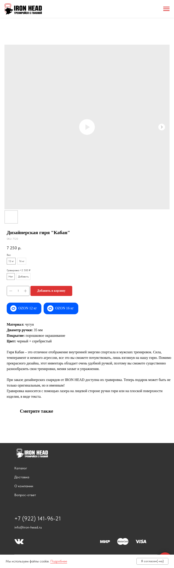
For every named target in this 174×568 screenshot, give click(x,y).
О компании (23, 486)
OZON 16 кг (64, 308)
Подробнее (58, 561)
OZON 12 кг (27, 308)
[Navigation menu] (166, 9)
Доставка (21, 477)
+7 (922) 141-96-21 (37, 518)
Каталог (20, 468)
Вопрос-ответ (25, 495)
